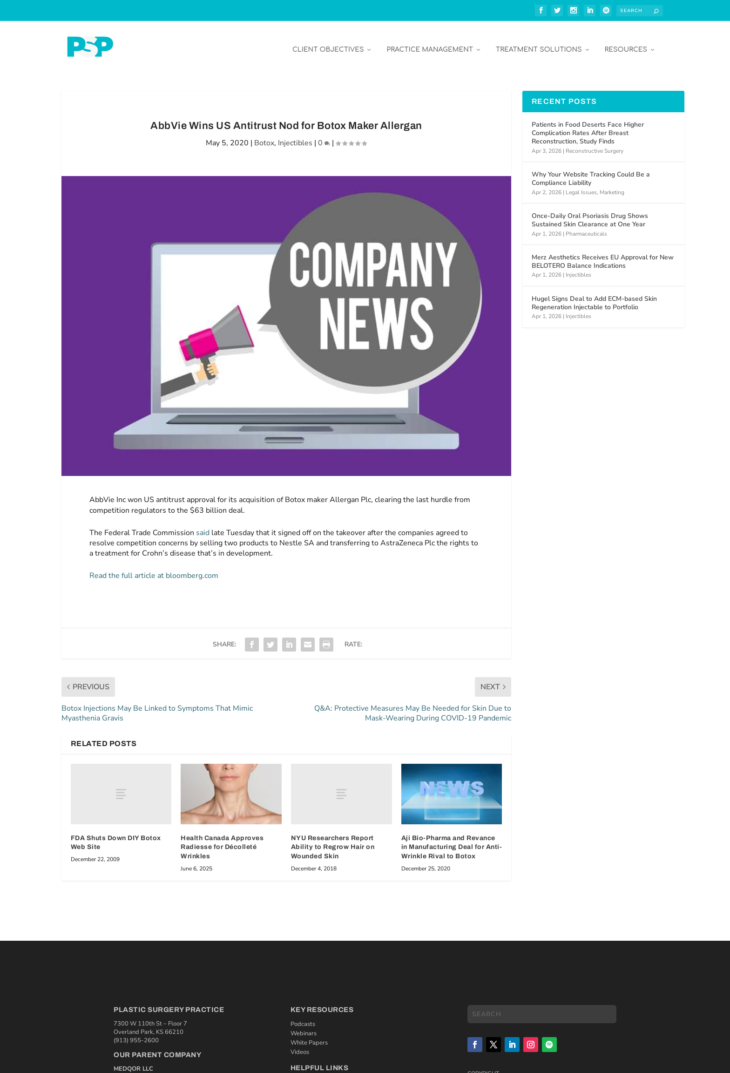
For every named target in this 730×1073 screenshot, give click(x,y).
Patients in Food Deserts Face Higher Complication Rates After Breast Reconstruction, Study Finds (588, 126)
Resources (626, 42)
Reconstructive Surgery (594, 144)
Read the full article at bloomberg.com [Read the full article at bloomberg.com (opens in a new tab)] (153, 569)
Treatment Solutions (538, 42)
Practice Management (429, 42)
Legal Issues (581, 185)
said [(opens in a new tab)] (203, 526)
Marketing (612, 185)
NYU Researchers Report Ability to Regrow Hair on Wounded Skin (333, 840)
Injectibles (295, 136)
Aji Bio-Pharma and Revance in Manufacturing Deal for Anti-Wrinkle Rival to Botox (451, 840)
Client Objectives (328, 42)
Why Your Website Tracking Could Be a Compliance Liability (591, 171)
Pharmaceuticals (586, 227)
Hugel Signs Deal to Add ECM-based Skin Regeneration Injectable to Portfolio (594, 296)
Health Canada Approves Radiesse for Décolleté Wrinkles (222, 840)
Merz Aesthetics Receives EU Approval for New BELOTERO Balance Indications (603, 254)
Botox (264, 136)
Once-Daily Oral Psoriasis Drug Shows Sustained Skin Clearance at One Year (590, 213)
